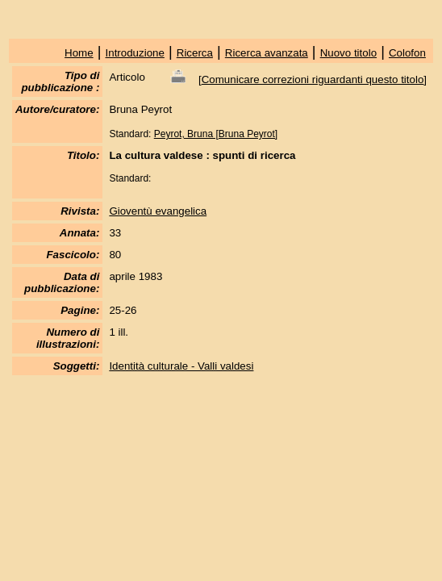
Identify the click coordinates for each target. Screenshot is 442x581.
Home (79, 53)
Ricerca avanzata (266, 53)
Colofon (407, 53)
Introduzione (135, 53)
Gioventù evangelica (157, 211)
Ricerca (195, 53)
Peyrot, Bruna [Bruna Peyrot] (215, 134)
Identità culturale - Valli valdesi (181, 366)
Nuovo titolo (348, 53)
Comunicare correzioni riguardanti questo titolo (313, 79)
